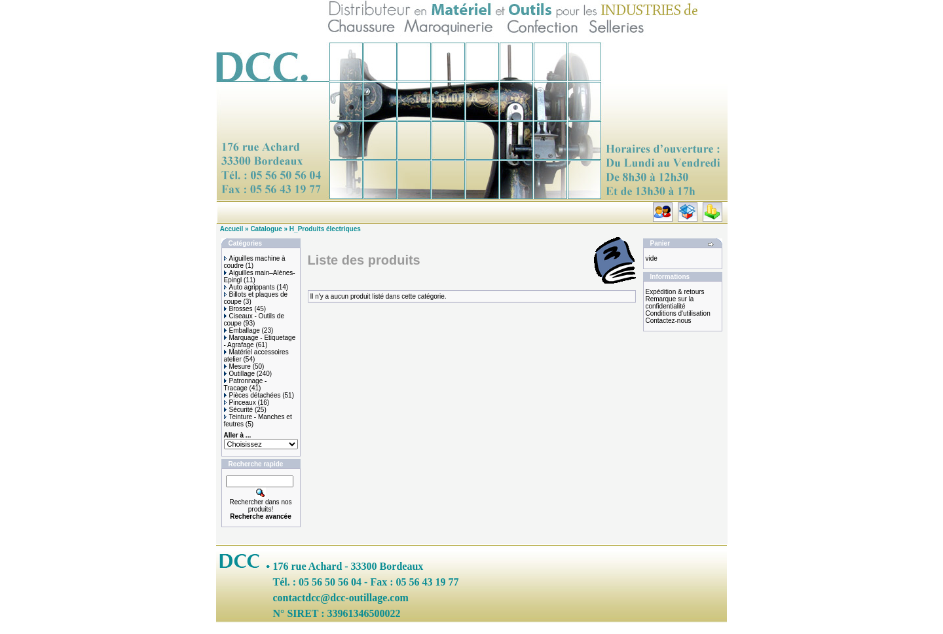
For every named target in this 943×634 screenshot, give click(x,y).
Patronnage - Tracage (245, 384)
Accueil (232, 229)
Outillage (239, 373)
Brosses (238, 308)
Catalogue (266, 229)
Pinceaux (240, 402)
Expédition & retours (675, 291)
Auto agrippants (249, 287)
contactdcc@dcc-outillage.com (341, 597)
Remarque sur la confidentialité (670, 302)
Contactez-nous (669, 320)
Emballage (242, 330)
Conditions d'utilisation (678, 313)
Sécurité (238, 409)
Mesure (237, 366)
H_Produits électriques (325, 229)
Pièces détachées (252, 395)
